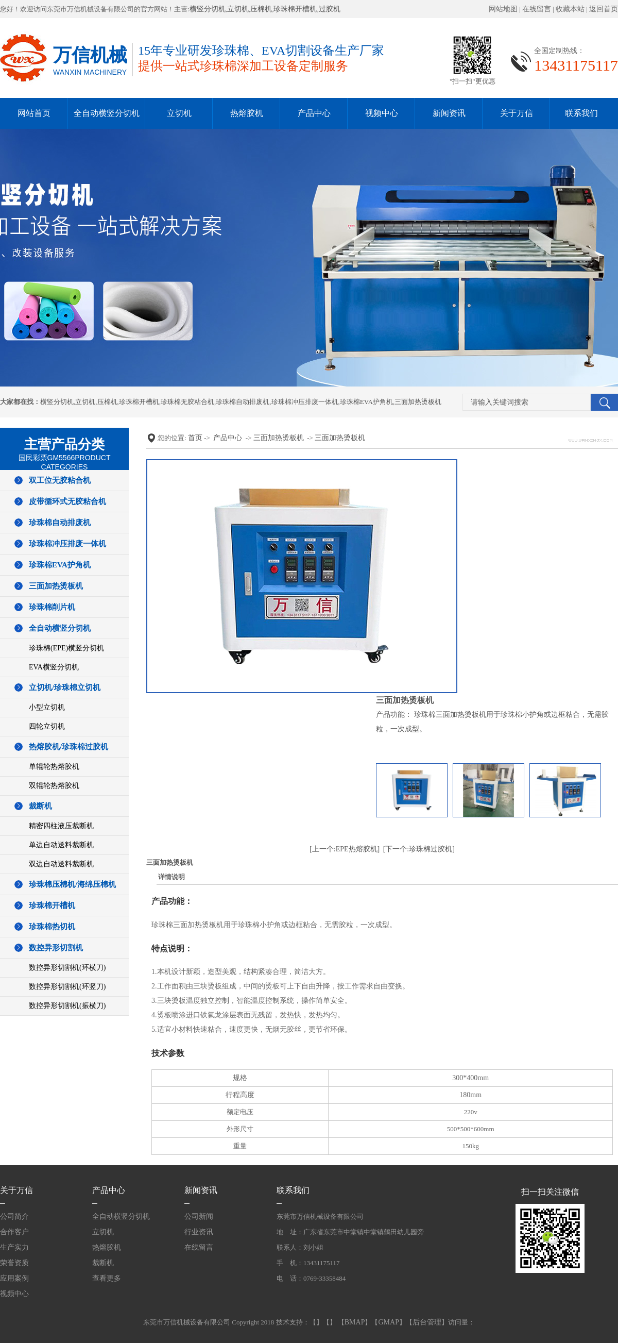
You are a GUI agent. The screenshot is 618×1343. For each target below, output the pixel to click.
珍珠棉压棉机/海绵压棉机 (72, 884)
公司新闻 (198, 1216)
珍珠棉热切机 (52, 926)
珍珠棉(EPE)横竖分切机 (66, 648)
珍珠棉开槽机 (295, 9)
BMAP (355, 1322)
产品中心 (314, 113)
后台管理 (427, 1322)
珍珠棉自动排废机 (242, 402)
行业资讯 (198, 1232)
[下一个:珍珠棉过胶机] (419, 849)
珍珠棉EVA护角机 (366, 402)
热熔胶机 (246, 113)
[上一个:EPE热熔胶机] (345, 849)
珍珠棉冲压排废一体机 (304, 402)
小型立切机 (47, 707)
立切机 (238, 9)
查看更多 (106, 1278)
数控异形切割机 (56, 948)
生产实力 (14, 1247)
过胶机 (329, 9)
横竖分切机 (208, 9)
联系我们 (581, 113)
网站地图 (503, 9)
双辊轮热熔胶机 (54, 786)
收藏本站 (570, 9)
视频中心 (381, 113)
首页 (195, 438)
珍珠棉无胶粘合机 (187, 402)
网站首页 (34, 113)
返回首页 (603, 9)
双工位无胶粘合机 (60, 480)
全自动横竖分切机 (107, 113)
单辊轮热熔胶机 (54, 766)
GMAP (388, 1322)
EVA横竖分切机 (54, 667)
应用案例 (14, 1278)
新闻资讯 (449, 113)
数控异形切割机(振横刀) (67, 1006)
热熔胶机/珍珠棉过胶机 (68, 747)
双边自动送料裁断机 (61, 864)
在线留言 (536, 9)
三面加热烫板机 (417, 402)
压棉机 (261, 9)
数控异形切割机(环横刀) (67, 967)
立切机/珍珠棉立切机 (64, 687)
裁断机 (40, 806)
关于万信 (516, 113)
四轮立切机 (47, 726)
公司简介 (14, 1216)
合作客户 (14, 1232)
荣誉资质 (14, 1263)
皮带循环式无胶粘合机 (67, 501)
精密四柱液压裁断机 (61, 826)
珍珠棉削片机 (52, 607)
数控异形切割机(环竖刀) (67, 987)
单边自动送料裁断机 (61, 845)
